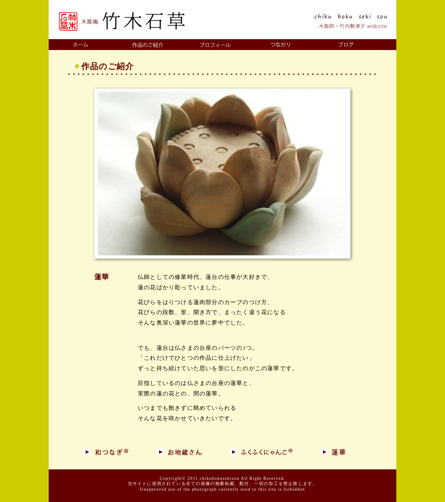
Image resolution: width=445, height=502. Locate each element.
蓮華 (101, 277)
